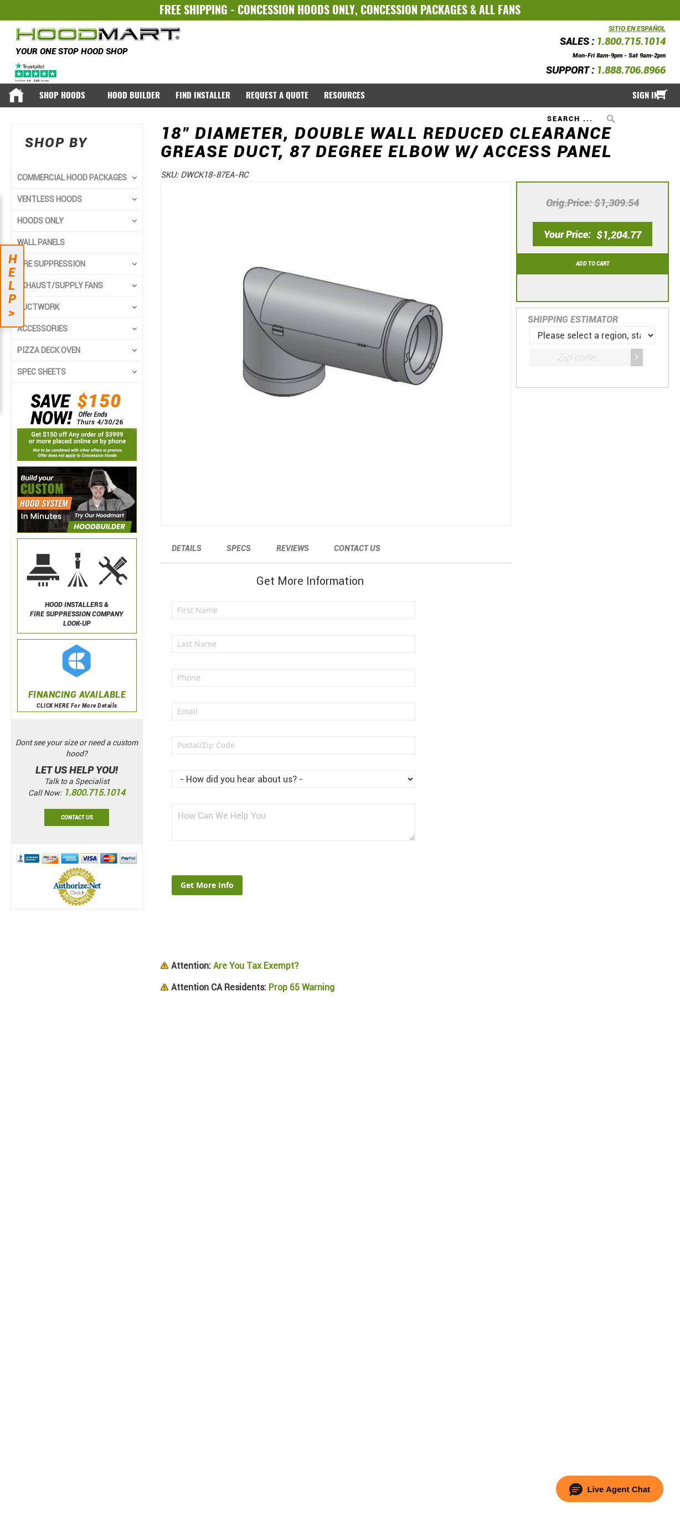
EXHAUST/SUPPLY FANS (60, 285)
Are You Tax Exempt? (234, 966)
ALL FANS (500, 9)
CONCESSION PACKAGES (413, 9)
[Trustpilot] (36, 71)
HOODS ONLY (40, 220)
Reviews (292, 548)
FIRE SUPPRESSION (51, 263)
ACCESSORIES (42, 328)
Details (187, 548)
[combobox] (582, 118)
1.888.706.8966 (631, 70)
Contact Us (357, 548)
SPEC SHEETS (41, 371)
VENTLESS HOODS (49, 199)
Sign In (645, 95)
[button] (609, 1489)
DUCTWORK (38, 307)
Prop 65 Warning (252, 987)
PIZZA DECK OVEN (48, 350)
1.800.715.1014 (631, 41)
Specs (238, 548)
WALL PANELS (41, 242)
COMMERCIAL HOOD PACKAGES (72, 177)
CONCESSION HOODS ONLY (296, 9)
